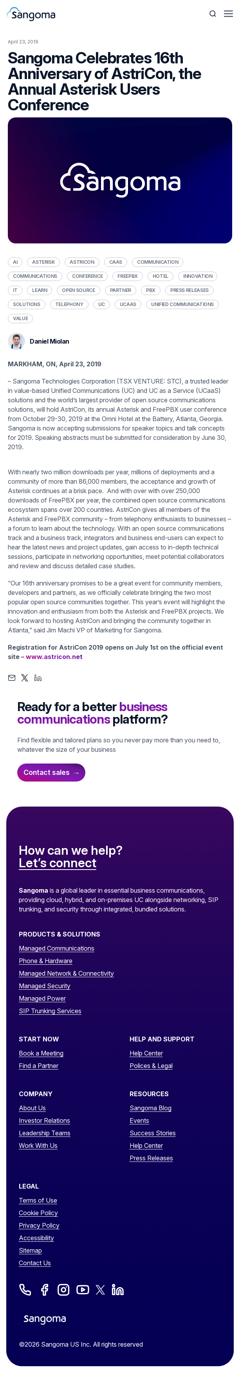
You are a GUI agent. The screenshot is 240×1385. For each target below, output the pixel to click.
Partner (120, 290)
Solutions (26, 304)
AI (15, 262)
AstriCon (82, 262)
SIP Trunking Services (50, 1011)
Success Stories (153, 1133)
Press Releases (189, 290)
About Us (32, 1108)
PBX (150, 290)
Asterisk (43, 262)
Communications (35, 276)
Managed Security (44, 986)
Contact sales (46, 772)
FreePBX (127, 276)
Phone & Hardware (45, 961)
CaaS (116, 262)
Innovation (197, 276)
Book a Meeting (41, 1053)
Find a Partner (38, 1066)
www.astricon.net (54, 657)
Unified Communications (182, 304)
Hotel (160, 276)
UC (101, 304)
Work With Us (38, 1145)
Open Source (78, 290)
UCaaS (128, 304)
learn (39, 290)
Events (139, 1120)
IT (15, 290)
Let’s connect (57, 863)
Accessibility (36, 1238)
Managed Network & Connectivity (66, 973)
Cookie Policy (38, 1213)
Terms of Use (38, 1200)
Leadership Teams (44, 1133)
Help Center (146, 1053)
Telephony (69, 304)
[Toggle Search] (213, 13)
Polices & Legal (151, 1066)
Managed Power (42, 998)
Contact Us (35, 1263)
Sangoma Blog (150, 1108)
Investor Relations (44, 1120)
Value (20, 318)
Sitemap (30, 1250)
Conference (87, 276)
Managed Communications (56, 948)
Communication (157, 262)
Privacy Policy (39, 1225)
